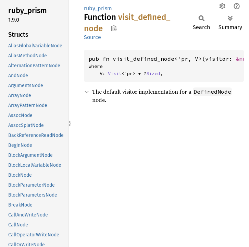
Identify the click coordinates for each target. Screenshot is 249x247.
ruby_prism (98, 8)
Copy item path (114, 28)
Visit (115, 73)
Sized (153, 73)
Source (92, 37)
